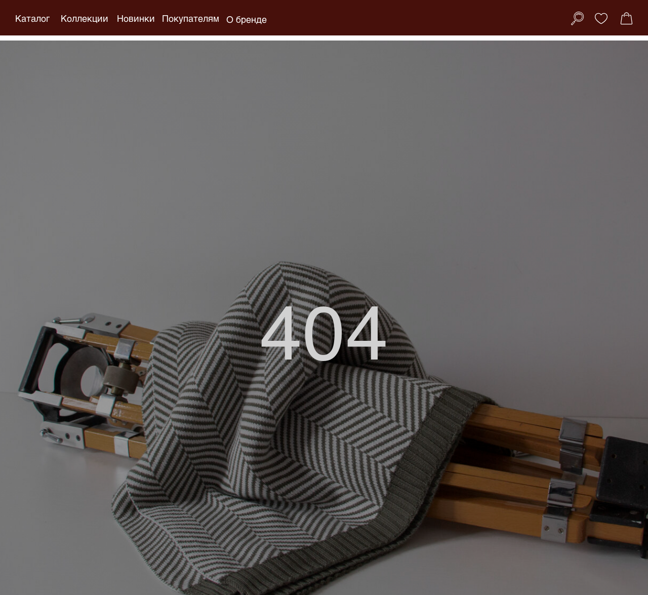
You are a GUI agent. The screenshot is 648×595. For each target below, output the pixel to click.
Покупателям (190, 18)
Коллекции (84, 18)
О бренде (246, 19)
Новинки (136, 18)
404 (324, 329)
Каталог (32, 18)
